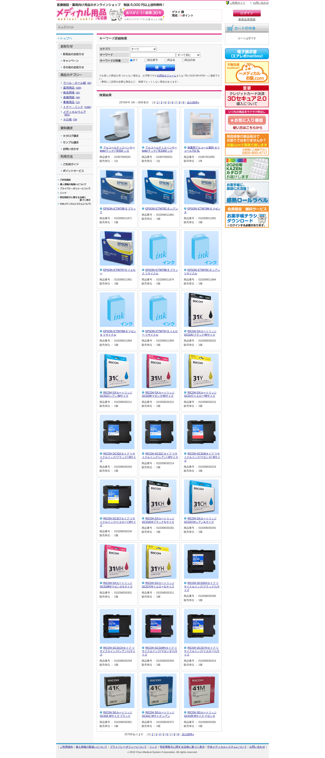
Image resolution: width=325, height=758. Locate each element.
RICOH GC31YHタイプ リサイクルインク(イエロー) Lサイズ (202, 651)
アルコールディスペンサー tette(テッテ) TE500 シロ (117, 149)
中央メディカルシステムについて (227, 746)
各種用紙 (71, 97)
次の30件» (193, 102)
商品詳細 (190, 60)
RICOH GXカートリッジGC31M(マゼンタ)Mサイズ (158, 394)
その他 (70, 119)
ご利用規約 (66, 746)
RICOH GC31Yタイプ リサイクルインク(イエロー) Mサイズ (118, 522)
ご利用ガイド (237, 2)
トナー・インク (77, 107)
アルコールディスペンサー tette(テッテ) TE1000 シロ (159, 149)
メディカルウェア (74, 113)
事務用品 (71, 102)
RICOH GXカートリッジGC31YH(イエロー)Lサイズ (158, 585)
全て (135, 60)
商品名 (171, 60)
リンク (153, 746)
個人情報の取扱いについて (91, 746)
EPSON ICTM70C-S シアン (161, 208)
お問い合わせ (261, 2)
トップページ (66, 26)
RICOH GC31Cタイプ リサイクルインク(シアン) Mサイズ (160, 455)
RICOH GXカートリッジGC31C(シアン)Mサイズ (116, 394)
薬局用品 (72, 87)
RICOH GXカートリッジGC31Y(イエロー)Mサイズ (200, 394)
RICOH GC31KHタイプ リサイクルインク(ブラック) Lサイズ (202, 586)
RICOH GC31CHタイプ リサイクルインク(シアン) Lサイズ (117, 651)
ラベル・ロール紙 (77, 83)
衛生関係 (71, 92)
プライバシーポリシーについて (128, 746)
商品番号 (152, 60)
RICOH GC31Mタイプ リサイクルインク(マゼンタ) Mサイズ (202, 457)
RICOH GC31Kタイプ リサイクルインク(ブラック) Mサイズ (118, 457)
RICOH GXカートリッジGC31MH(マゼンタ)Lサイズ (116, 585)
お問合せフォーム (166, 75)
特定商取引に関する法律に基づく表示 (182, 746)
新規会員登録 (246, 19)
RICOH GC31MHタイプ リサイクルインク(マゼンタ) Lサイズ (159, 651)
